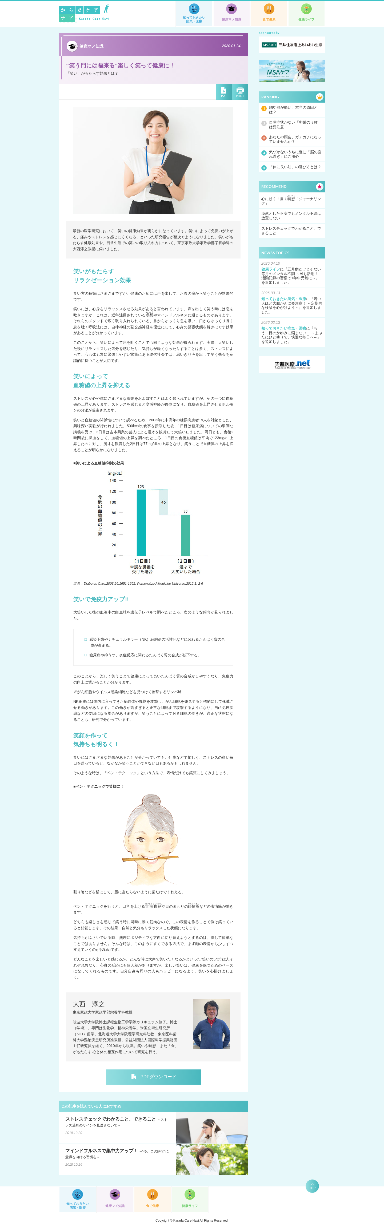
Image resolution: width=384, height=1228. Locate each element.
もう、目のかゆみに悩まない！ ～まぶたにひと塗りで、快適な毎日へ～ (291, 333)
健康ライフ (306, 19)
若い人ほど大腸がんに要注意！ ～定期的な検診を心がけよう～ (291, 303)
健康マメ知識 (231, 19)
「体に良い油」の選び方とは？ (295, 167)
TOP (312, 1188)
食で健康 (269, 19)
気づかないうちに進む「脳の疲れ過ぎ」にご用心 (295, 154)
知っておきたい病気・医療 (194, 19)
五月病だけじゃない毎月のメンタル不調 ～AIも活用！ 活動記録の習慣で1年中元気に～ (291, 273)
